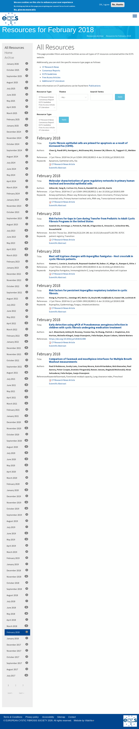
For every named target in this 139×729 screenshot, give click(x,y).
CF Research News (50, 67)
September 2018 (17, 588)
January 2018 (17, 638)
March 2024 (17, 187)
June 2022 (17, 310)
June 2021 (17, 385)
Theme (62, 91)
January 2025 (17, 125)
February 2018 (17, 632)
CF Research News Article (63, 164)
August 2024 (17, 156)
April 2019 (17, 545)
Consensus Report (47, 99)
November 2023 (17, 205)
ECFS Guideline (47, 102)
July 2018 (17, 601)
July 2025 (17, 88)
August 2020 (17, 446)
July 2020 (17, 452)
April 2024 (17, 181)
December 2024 (17, 131)
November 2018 (17, 576)
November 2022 (17, 280)
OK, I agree (104, 4)
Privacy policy (32, 717)
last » (21, 693)
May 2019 (17, 539)
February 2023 (17, 261)
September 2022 (17, 292)
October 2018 (17, 582)
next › (10, 693)
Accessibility (48, 717)
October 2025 (17, 69)
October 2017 (17, 656)
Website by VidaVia (84, 720)
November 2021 (17, 354)
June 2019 (17, 533)
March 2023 (17, 255)
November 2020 (17, 428)
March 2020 (17, 477)
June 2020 (17, 459)
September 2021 (17, 366)
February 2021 (17, 409)
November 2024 (17, 137)
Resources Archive (95, 36)
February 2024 (17, 193)
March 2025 (17, 113)
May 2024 (17, 174)
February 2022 (17, 335)
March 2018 (17, 626)
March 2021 (17, 403)
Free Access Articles (51, 77)
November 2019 (17, 502)
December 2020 (17, 422)
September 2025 (17, 76)
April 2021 (17, 397)
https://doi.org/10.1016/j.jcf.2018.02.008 (67, 338)
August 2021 (17, 372)
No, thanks (117, 4)
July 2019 (17, 527)
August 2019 (17, 520)
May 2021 (17, 391)
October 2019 (17, 508)
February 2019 (17, 557)
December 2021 (17, 347)
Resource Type (44, 91)
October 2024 (17, 143)
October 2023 (17, 211)
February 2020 (17, 483)
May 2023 (17, 242)
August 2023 (17, 224)
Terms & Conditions (12, 717)
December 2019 (17, 496)
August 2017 (17, 669)
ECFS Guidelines (49, 74)
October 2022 (17, 286)
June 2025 (17, 94)
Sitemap (61, 717)
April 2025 (17, 106)
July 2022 (17, 304)
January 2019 (17, 564)
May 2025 (17, 100)
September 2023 (17, 218)
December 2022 (17, 273)
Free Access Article (47, 105)
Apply (120, 97)
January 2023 (17, 267)
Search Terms (97, 91)
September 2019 (17, 514)
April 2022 (17, 323)
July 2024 (17, 162)
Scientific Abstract (57, 167)
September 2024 (17, 150)
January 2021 (17, 415)
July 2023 (17, 230)
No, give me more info (25, 9)
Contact (72, 717)
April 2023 (17, 249)
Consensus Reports (51, 70)
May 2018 (17, 613)
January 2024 (17, 199)
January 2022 (17, 341)
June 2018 (17, 607)
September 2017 (17, 663)
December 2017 (17, 644)
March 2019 (17, 551)
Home (8, 53)
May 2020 (17, 465)
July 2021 (17, 378)
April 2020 (17, 471)
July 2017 (17, 675)
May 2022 (17, 317)
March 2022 (17, 329)
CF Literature (47, 107)
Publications (95, 85)
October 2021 (17, 360)
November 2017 (17, 650)
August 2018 (17, 595)
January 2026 (17, 63)
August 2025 (17, 82)
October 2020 (17, 434)
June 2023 (17, 236)
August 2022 (17, 298)
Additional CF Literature (53, 81)
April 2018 (17, 619)
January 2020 (17, 490)
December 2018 (17, 570)
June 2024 (17, 168)
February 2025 (17, 119)
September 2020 (17, 440)
